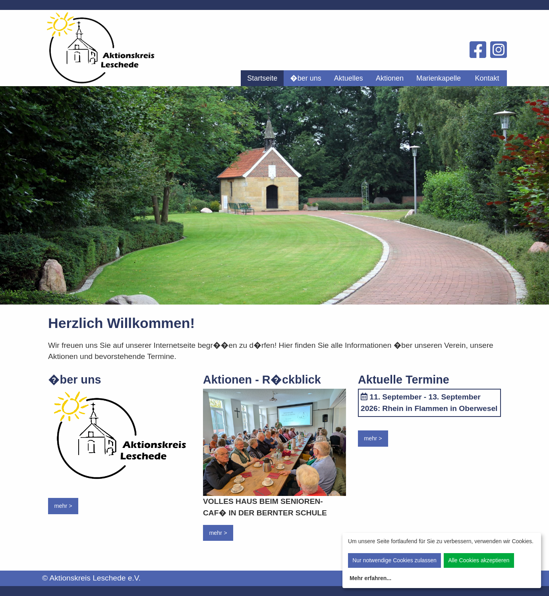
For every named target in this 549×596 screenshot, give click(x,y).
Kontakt (487, 78)
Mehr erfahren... (370, 578)
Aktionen (390, 78)
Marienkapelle (438, 78)
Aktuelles (348, 78)
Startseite (262, 78)
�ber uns (305, 78)
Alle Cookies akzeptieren (478, 560)
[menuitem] (262, 78)
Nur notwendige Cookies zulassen (394, 560)
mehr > (63, 506)
